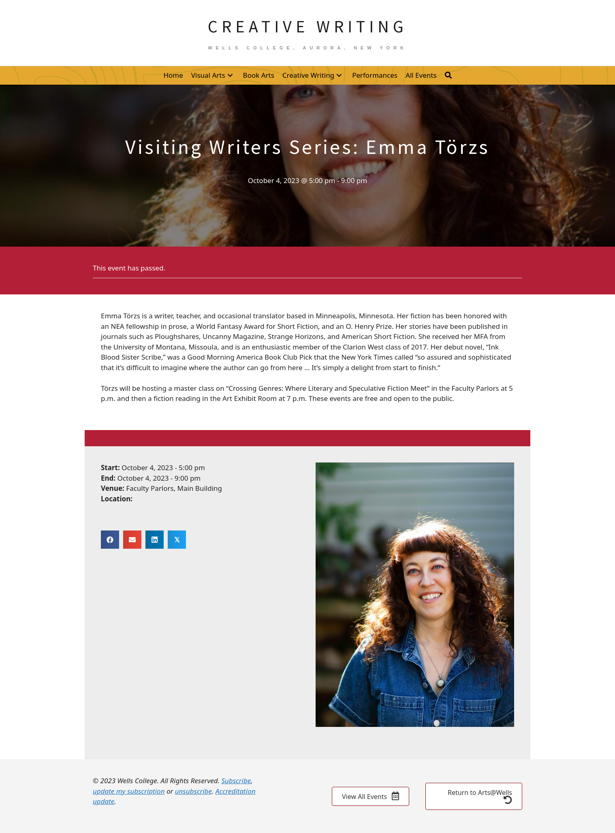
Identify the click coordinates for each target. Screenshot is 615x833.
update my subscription (128, 791)
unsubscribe (193, 791)
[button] (230, 75)
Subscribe (236, 780)
